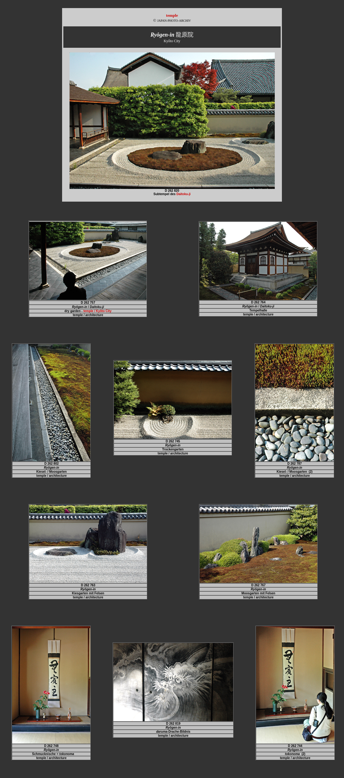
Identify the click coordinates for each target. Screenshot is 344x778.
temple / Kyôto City (97, 311)
